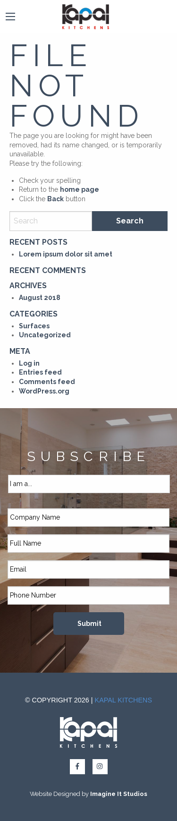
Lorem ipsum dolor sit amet (65, 254)
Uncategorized (45, 335)
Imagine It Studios (118, 793)
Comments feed (47, 381)
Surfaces (34, 326)
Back (55, 199)
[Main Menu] (10, 16)
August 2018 (39, 297)
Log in (29, 363)
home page (79, 189)
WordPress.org (44, 391)
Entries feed (40, 372)
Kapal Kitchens (123, 700)
